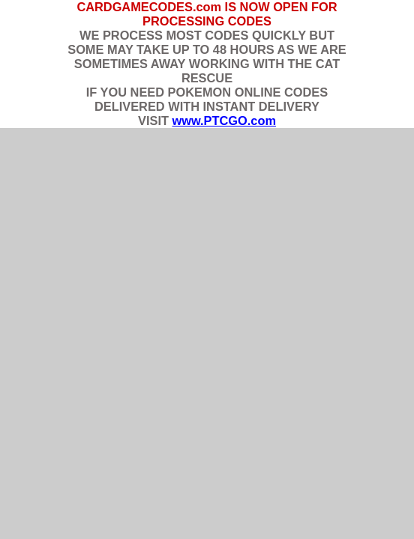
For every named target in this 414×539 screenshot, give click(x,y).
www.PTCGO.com (223, 120)
